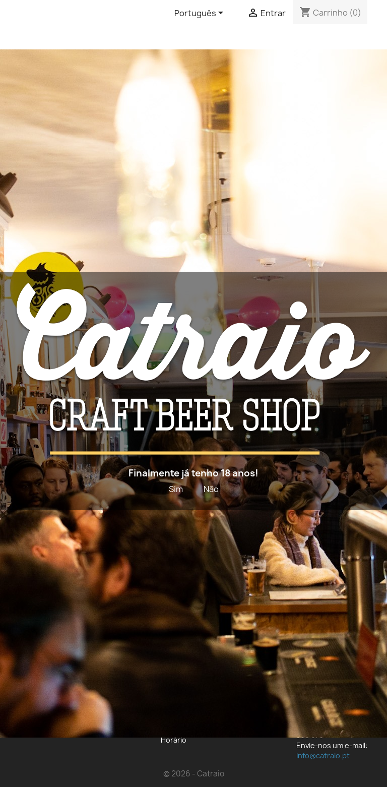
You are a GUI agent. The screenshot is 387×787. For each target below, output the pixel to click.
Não (211, 489)
